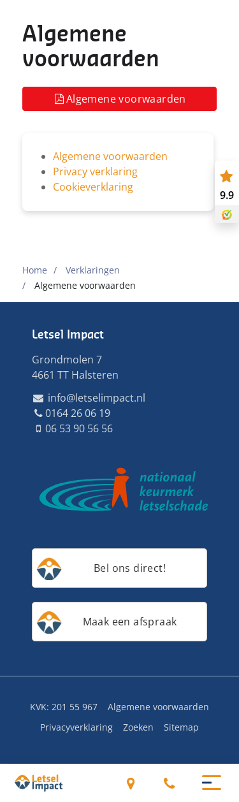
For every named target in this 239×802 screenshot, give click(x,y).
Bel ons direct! (130, 568)
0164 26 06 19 (168, 783)
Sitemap (181, 727)
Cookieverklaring (93, 187)
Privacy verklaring (95, 171)
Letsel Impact (68, 334)
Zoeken (138, 727)
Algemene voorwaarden (119, 99)
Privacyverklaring (76, 727)
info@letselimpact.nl (88, 398)
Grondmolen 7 (131, 783)
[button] (212, 781)
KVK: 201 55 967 (64, 707)
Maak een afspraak (130, 622)
